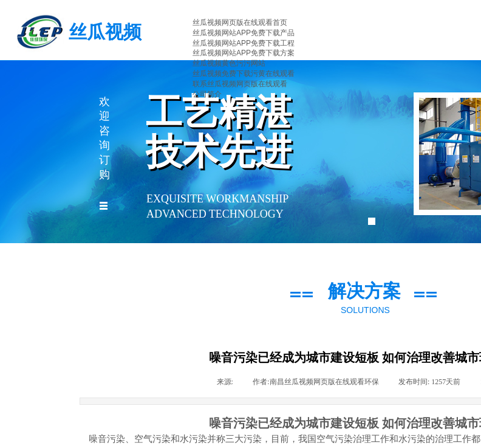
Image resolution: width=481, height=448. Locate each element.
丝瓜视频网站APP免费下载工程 (244, 43)
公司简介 (207, 94)
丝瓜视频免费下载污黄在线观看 (244, 73)
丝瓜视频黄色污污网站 (229, 63)
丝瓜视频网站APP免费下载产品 (244, 33)
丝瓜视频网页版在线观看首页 (240, 22)
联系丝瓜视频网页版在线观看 (240, 84)
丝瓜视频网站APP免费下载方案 (244, 53)
